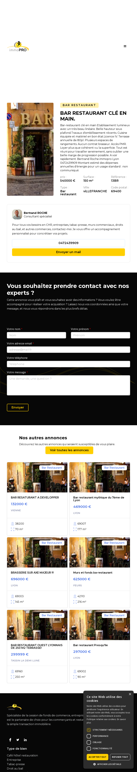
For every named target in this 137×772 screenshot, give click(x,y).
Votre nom (14, 329)
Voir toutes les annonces (69, 450)
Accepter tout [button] (97, 757)
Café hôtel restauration (22, 755)
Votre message (17, 372)
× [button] (130, 694)
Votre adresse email (20, 343)
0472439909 (68, 243)
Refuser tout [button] (120, 757)
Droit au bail (15, 768)
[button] (125, 46)
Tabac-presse (16, 764)
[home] (18, 46)
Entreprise (14, 760)
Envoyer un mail (68, 252)
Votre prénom (81, 329)
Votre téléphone (17, 358)
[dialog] (108, 730)
